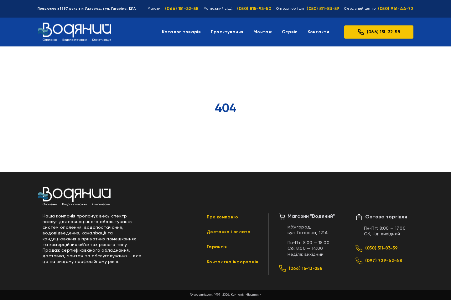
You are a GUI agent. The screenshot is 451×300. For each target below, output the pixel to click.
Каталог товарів (181, 32)
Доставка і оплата (229, 232)
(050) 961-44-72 (395, 9)
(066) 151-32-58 (182, 9)
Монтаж (262, 32)
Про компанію (222, 217)
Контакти (318, 32)
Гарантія (217, 247)
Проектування (227, 32)
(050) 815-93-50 (254, 9)
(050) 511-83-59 (323, 9)
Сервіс (290, 32)
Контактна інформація (232, 262)
